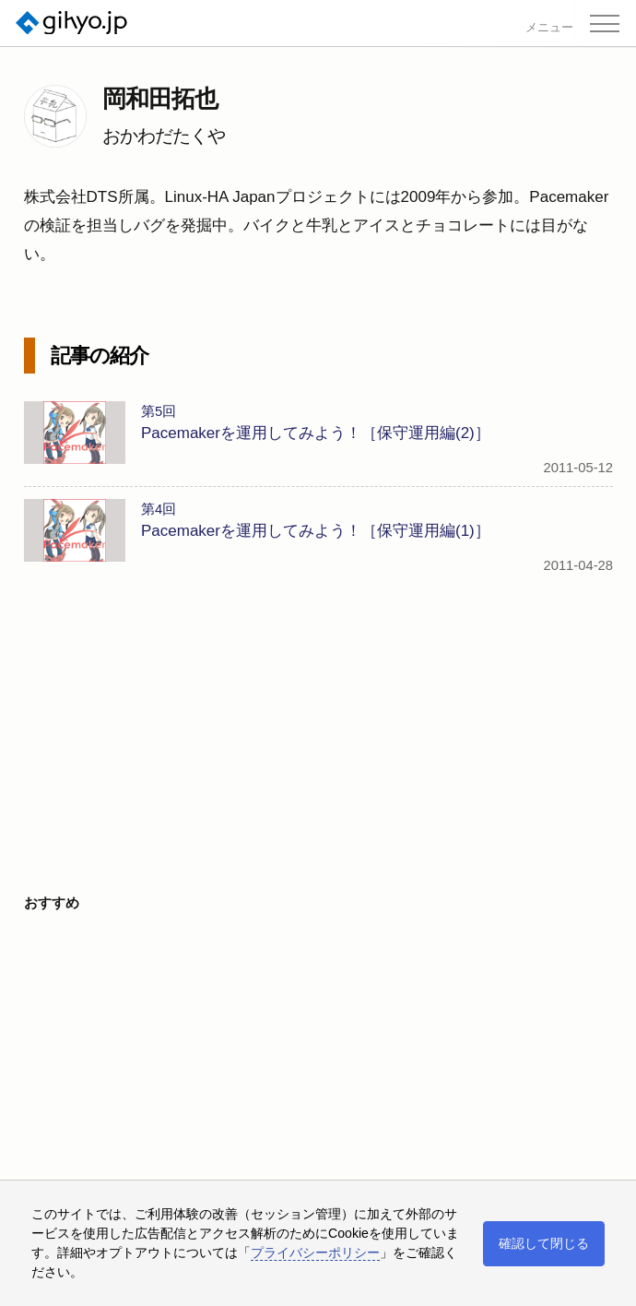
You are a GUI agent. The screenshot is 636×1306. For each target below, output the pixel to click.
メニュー (549, 28)
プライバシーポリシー (315, 1252)
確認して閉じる (544, 1243)
